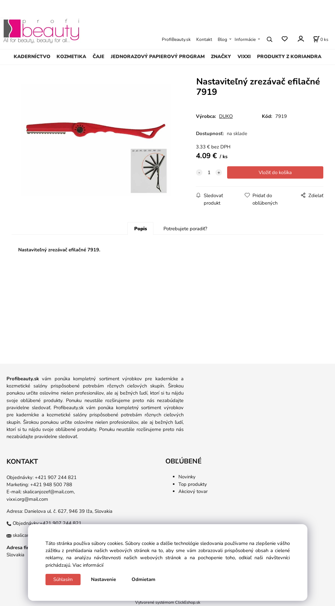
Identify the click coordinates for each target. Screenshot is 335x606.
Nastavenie (103, 579)
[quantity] (208, 172)
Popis (140, 228)
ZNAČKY (221, 56)
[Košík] (320, 39)
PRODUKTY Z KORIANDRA (289, 56)
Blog (222, 39)
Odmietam (143, 579)
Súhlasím (63, 579)
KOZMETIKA (71, 56)
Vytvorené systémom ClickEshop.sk (167, 602)
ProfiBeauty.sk (176, 39)
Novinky (187, 476)
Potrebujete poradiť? (185, 228)
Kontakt (204, 39)
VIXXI (244, 56)
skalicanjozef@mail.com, (49, 491)
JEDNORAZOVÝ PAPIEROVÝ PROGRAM (158, 56)
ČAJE (98, 56)
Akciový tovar (193, 491)
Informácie (245, 39)
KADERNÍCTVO (32, 56)
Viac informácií (87, 565)
